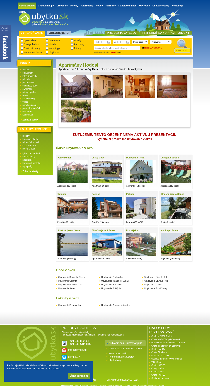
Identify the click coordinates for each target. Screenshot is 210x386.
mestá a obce (29, 149)
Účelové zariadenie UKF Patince (166, 359)
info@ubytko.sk (77, 349)
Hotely (99, 5)
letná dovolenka (30, 76)
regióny (26, 136)
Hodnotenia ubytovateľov (121, 356)
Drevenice (62, 5)
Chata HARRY (158, 349)
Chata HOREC (158, 365)
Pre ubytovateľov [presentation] (122, 32)
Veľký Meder (92, 69)
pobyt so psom (30, 105)
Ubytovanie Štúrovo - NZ (156, 281)
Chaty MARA (157, 368)
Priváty (74, 5)
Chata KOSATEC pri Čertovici (165, 339)
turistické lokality (30, 139)
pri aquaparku (29, 92)
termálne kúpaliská (31, 163)
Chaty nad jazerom (160, 378)
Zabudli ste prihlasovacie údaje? (125, 348)
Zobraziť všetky (30, 120)
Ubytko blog (115, 360)
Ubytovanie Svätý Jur (111, 288)
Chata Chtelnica (159, 352)
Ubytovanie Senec (67, 288)
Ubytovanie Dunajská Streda (71, 277)
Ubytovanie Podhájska (112, 277)
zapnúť (119, 52)
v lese (25, 102)
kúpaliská (27, 160)
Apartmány (87, 5)
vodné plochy (29, 156)
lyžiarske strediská (31, 153)
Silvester (27, 69)
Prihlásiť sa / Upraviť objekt (125, 343)
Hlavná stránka (27, 5)
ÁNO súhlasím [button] (79, 375)
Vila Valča (156, 362)
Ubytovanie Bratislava (111, 284)
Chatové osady (161, 5)
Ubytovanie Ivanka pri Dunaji (115, 281)
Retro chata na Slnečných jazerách (168, 342)
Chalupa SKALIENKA (161, 336)
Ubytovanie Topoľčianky (155, 288)
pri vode (26, 79)
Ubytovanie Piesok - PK (155, 277)
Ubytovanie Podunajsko (69, 305)
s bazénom (28, 73)
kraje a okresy (29, 145)
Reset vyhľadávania (153, 48)
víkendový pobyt (30, 86)
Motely (22, 12)
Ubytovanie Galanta (67, 281)
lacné (25, 95)
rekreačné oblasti (31, 142)
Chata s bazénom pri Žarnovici (166, 346)
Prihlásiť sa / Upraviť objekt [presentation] (165, 32)
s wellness (27, 89)
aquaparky (28, 166)
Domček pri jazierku (160, 355)
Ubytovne (144, 5)
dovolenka (27, 111)
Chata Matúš (157, 371)
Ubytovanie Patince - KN (70, 284)
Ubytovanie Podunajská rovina (115, 305)
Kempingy (177, 5)
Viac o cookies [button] (53, 368)
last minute (28, 115)
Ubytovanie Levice (153, 284)
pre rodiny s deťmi (31, 108)
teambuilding (29, 98)
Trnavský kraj (135, 69)
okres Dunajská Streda (113, 69)
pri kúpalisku (29, 82)
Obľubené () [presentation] (59, 32)
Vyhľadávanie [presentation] (32, 32)
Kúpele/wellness (127, 5)
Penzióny (110, 5)
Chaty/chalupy (46, 5)
